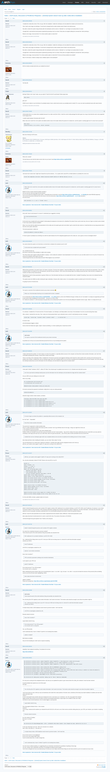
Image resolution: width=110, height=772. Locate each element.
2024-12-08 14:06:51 (27, 657)
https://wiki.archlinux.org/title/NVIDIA (62, 159)
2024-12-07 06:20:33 (27, 266)
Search (13, 9)
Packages (70, 2)
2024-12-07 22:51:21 (27, 505)
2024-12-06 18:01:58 (27, 183)
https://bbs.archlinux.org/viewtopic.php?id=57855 (45, 581)
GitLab (87, 2)
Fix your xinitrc (57, 204)
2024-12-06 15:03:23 (27, 42)
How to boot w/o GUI (36, 204)
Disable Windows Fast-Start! (47, 204)
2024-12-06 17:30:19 (27, 153)
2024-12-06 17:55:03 (27, 170)
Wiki (82, 2)
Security (94, 2)
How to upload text (27, 204)
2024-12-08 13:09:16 (27, 646)
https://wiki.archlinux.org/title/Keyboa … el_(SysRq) (74, 194)
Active (97, 11)
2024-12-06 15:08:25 (27, 63)
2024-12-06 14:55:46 (27, 21)
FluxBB (103, 767)
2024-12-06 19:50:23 (27, 241)
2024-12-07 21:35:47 (27, 412)
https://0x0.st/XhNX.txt (28, 651)
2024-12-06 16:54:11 (27, 91)
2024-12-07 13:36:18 (27, 308)
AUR (99, 2)
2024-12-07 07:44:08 (27, 287)
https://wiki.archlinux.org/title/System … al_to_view (68, 196)
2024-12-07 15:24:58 (27, 331)
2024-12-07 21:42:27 (27, 453)
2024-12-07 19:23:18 (27, 366)
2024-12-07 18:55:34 (27, 351)
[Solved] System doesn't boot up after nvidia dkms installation (62, 15)
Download (105, 2)
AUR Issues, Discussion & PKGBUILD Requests (25, 15)
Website (8, 148)
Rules (9, 9)
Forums (77, 2)
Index (5, 9)
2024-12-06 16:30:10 (27, 80)
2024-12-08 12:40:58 (27, 590)
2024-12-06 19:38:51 (27, 210)
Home (64, 2)
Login (23, 9)
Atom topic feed (102, 765)
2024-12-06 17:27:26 (27, 131)
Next (14, 18)
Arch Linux (8, 2)
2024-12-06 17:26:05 (27, 111)
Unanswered (102, 11)
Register (19, 9)
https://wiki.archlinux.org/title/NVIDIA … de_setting (45, 296)
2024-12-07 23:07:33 (27, 524)
